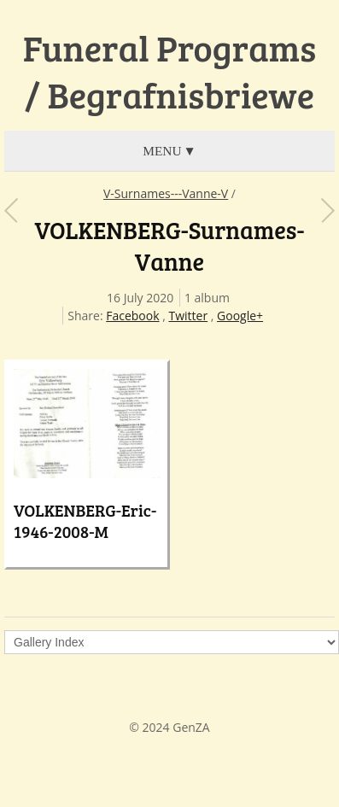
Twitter (187, 315)
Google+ (240, 315)
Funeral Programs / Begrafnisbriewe (169, 71)
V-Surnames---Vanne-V (165, 193)
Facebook (132, 315)
